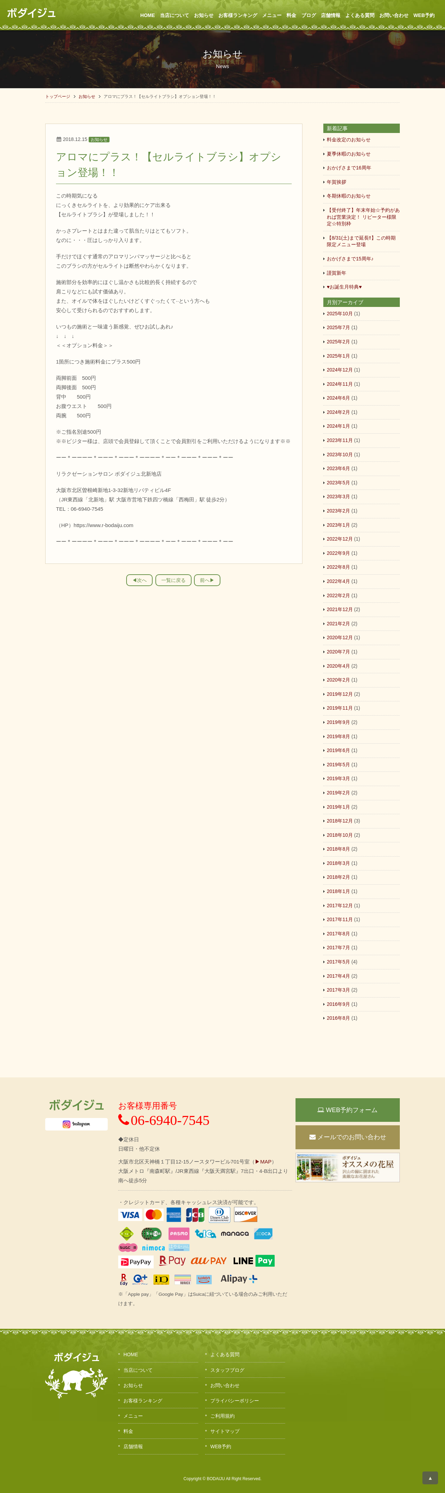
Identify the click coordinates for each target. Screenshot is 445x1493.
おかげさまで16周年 (349, 167)
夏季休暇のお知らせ (349, 154)
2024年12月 (340, 370)
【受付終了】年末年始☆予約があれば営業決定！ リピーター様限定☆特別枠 (363, 216)
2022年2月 (338, 595)
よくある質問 (359, 15)
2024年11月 (340, 384)
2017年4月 (338, 976)
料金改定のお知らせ (349, 139)
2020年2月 (338, 680)
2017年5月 (338, 962)
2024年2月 (338, 412)
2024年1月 (338, 426)
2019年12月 (340, 694)
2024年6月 (338, 398)
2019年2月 (338, 792)
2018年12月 (340, 821)
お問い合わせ (393, 15)
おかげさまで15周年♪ (350, 258)
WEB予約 (424, 15)
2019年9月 (338, 722)
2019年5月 (338, 764)
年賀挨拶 (336, 182)
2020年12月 (340, 637)
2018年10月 (340, 835)
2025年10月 (340, 313)
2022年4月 (338, 581)
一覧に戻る (173, 580)
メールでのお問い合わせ (347, 1137)
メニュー (272, 15)
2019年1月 (338, 807)
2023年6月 (338, 468)
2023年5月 (338, 482)
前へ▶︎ (207, 580)
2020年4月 (338, 666)
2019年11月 (340, 708)
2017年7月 (338, 947)
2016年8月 (338, 1018)
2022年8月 (338, 567)
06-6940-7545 (164, 1120)
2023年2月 (338, 511)
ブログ (308, 15)
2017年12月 (340, 905)
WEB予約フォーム (347, 1110)
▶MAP (263, 1162)
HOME (147, 15)
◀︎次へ (139, 580)
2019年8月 (338, 736)
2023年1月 (338, 525)
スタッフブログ (227, 1370)
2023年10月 (340, 454)
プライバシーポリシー (234, 1400)
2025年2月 (338, 341)
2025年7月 (338, 327)
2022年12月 (340, 539)
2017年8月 (338, 933)
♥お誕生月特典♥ (344, 287)
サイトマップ (225, 1431)
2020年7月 (338, 651)
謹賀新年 (336, 273)
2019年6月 (338, 750)
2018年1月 (338, 891)
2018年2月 (338, 877)
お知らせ (203, 15)
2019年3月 (338, 778)
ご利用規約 (222, 1416)
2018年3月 (338, 863)
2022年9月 (338, 553)
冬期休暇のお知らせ (349, 196)
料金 (291, 15)
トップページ (57, 96)
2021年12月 (340, 609)
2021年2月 (338, 623)
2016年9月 (338, 1004)
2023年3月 (338, 496)
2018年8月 (338, 849)
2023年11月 (340, 440)
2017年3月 (338, 990)
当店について (174, 15)
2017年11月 (340, 919)
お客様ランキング (237, 15)
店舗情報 (330, 15)
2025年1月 (338, 356)
